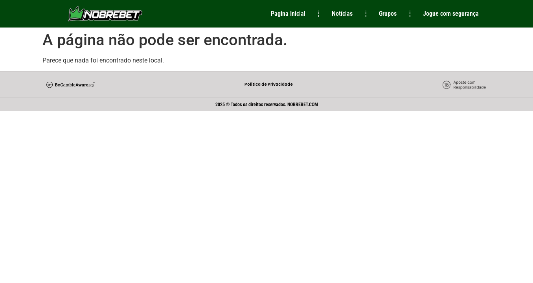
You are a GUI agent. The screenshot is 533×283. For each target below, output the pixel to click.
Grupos (388, 13)
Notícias (342, 13)
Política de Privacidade (268, 84)
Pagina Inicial (288, 13)
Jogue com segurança (451, 13)
